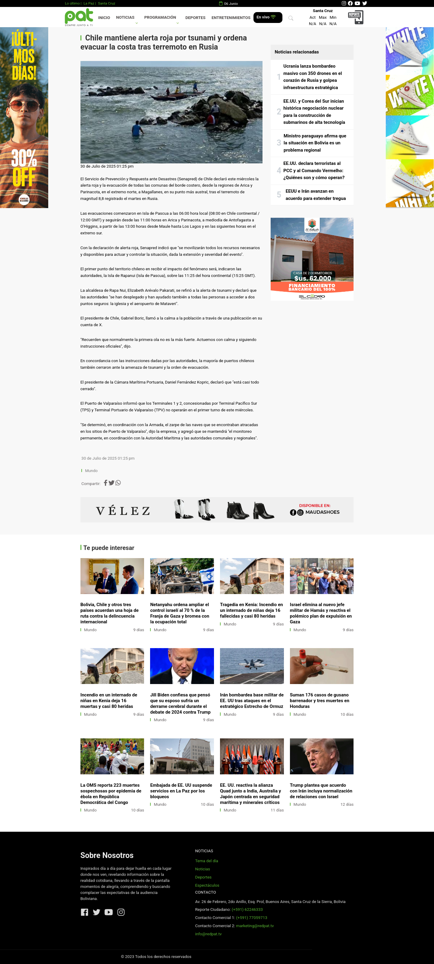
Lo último (72, 3)
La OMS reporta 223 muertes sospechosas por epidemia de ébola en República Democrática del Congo (110, 793)
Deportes (195, 17)
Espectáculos (207, 885)
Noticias (125, 17)
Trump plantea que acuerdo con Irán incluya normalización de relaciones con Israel (321, 790)
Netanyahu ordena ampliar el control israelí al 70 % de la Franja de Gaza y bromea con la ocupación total (179, 613)
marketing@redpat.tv (255, 926)
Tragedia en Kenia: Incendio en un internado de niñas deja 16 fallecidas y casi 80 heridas (251, 610)
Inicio (104, 17)
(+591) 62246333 (247, 909)
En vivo (265, 17)
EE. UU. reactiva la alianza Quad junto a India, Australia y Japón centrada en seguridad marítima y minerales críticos (250, 793)
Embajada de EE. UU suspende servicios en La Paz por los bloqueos (181, 790)
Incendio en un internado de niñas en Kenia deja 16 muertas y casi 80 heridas (108, 700)
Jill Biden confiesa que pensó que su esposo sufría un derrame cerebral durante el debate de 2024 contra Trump (180, 703)
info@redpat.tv (208, 934)
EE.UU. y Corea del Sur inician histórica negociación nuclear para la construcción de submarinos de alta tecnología (314, 111)
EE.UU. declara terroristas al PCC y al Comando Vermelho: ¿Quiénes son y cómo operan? (313, 170)
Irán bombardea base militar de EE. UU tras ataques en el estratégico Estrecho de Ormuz (252, 700)
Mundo (91, 470)
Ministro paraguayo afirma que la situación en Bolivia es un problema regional (315, 143)
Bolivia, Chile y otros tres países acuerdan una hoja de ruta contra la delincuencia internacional (109, 613)
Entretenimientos (231, 17)
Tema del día (206, 861)
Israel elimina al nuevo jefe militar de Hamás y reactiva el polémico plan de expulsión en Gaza (321, 613)
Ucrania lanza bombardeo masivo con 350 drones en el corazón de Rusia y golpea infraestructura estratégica (312, 76)
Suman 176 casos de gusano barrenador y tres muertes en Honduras (319, 700)
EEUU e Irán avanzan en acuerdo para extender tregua (316, 194)
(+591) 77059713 (251, 917)
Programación (160, 17)
